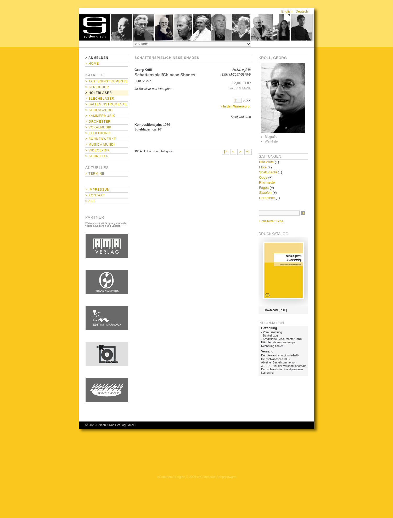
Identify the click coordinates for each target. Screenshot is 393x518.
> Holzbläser (98, 93)
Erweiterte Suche (271, 221)
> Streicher (97, 87)
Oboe (263, 177)
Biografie (271, 137)
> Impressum (97, 189)
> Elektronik (98, 133)
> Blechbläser (99, 98)
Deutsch (302, 11)
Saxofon (265, 193)
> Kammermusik (100, 116)
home (94, 27)
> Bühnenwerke (100, 139)
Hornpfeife (267, 198)
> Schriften (97, 156)
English (287, 11)
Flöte (263, 167)
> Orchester (98, 121)
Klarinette (267, 182)
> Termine (94, 173)
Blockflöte (266, 162)
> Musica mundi (100, 144)
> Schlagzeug (99, 110)
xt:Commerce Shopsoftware (216, 477)
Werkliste (271, 141)
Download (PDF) (275, 310)
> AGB (90, 201)
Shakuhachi (268, 172)
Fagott (264, 188)
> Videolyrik (97, 150)
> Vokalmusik (98, 127)
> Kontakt (95, 195)
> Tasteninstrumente (106, 81)
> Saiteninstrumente (106, 104)
